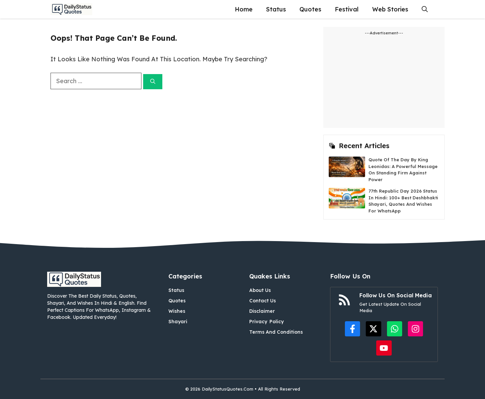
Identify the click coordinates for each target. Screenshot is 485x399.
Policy (276, 322)
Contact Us (262, 301)
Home (244, 9)
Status (276, 9)
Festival (347, 9)
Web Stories (390, 9)
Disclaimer (262, 311)
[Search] (152, 81)
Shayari (177, 322)
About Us (260, 290)
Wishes (176, 311)
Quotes (310, 9)
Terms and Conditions (276, 332)
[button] (424, 9)
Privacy (258, 322)
